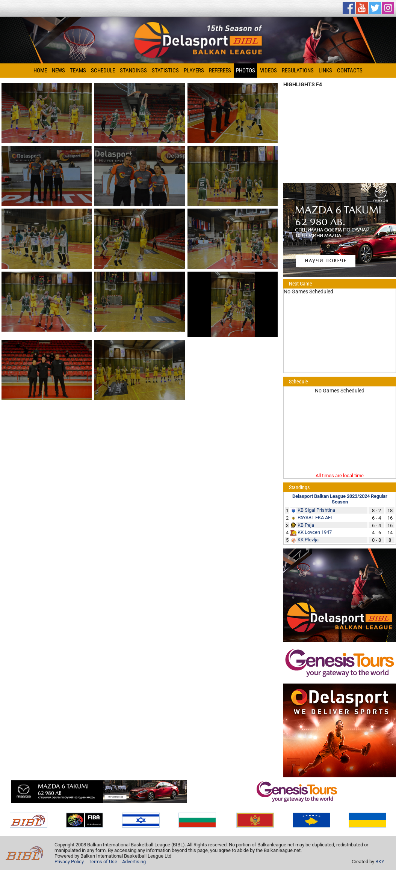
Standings (133, 70)
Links (325, 70)
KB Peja (306, 525)
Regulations (298, 70)
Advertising (134, 861)
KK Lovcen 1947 (315, 532)
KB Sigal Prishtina (316, 510)
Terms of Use (103, 861)
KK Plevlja (308, 539)
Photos (245, 70)
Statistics (165, 70)
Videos (268, 70)
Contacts (350, 70)
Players (194, 70)
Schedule (103, 70)
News (58, 70)
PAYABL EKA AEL (315, 517)
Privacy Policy (69, 861)
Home (40, 70)
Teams (78, 70)
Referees (220, 70)
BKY (379, 861)
